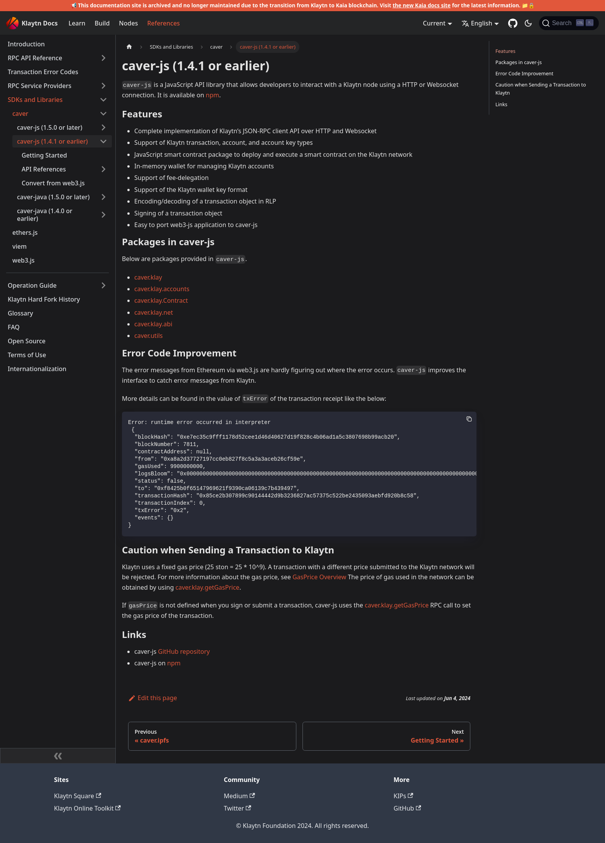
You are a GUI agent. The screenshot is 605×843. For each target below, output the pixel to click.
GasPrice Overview (319, 577)
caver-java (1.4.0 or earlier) (45, 215)
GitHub (407, 808)
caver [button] (20, 113)
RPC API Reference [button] (35, 58)
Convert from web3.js (53, 183)
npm (212, 95)
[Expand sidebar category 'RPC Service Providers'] (103, 86)
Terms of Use (27, 355)
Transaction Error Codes (43, 72)
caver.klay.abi (153, 324)
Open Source (27, 341)
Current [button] (434, 23)
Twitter (237, 808)
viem (19, 246)
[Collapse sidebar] (58, 755)
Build (102, 23)
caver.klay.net (153, 312)
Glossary (20, 313)
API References (44, 169)
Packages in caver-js (518, 62)
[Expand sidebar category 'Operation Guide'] (103, 285)
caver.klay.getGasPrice (208, 587)
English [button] (476, 23)
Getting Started (44, 155)
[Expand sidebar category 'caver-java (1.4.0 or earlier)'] (103, 215)
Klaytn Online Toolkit (87, 808)
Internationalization (37, 369)
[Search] (569, 23)
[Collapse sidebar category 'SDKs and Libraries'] (103, 99)
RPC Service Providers (39, 85)
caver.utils (148, 335)
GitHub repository (184, 651)
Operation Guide (32, 285)
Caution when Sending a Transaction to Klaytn (540, 88)
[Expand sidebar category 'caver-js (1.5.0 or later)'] (103, 127)
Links (501, 104)
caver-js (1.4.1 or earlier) (52, 141)
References (163, 23)
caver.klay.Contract (161, 300)
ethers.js (25, 232)
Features (505, 50)
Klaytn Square (77, 796)
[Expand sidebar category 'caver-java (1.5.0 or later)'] (103, 197)
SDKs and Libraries (35, 99)
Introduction (26, 44)
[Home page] (129, 47)
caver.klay (148, 277)
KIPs (403, 796)
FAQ (14, 327)
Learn (77, 23)
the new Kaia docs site (421, 5)
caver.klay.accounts (161, 289)
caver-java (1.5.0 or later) (53, 197)
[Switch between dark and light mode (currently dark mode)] (528, 23)
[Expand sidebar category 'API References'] (103, 169)
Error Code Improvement (524, 73)
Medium (239, 796)
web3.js (23, 260)
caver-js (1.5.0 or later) (49, 127)
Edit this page (152, 698)
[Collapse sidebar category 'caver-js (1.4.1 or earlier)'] (103, 141)
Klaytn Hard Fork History (44, 299)
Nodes (128, 23)
